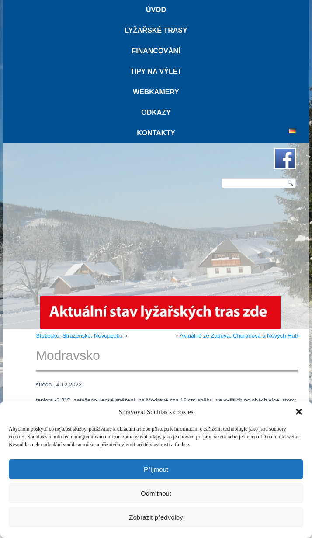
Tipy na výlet (156, 71)
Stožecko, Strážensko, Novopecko (79, 335)
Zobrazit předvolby (156, 517)
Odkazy (156, 112)
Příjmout (156, 469)
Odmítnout (156, 493)
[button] (299, 411)
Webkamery (156, 92)
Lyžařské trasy (156, 30)
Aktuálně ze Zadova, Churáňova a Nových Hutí (239, 335)
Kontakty (156, 133)
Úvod (156, 10)
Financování (156, 51)
